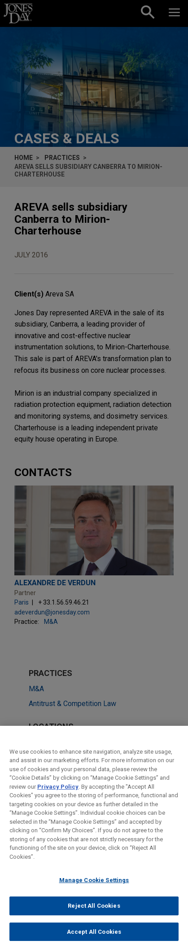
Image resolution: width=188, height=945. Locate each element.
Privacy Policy (58, 793)
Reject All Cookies (94, 913)
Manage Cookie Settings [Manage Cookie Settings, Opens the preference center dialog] (94, 887)
